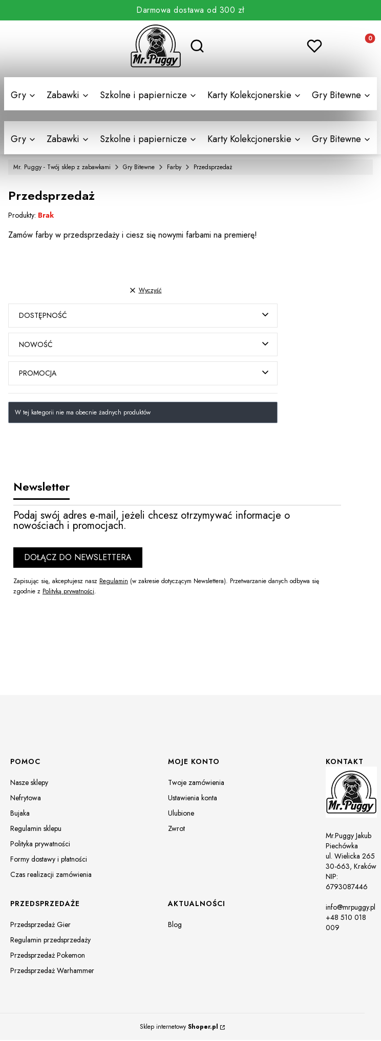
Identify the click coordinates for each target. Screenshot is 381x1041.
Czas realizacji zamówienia (51, 875)
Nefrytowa (25, 799)
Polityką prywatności (68, 591)
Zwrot (176, 829)
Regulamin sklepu (35, 829)
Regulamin (113, 581)
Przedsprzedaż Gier (40, 925)
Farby (174, 167)
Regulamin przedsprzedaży (50, 941)
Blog (175, 925)
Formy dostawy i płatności (48, 860)
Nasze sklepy (29, 783)
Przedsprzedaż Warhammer (52, 971)
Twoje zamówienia (196, 783)
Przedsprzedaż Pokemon (47, 956)
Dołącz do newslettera (78, 558)
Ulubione (181, 814)
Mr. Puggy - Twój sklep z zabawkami (62, 167)
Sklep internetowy (179, 1027)
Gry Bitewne (139, 167)
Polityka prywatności (40, 845)
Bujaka (20, 814)
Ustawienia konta (192, 799)
